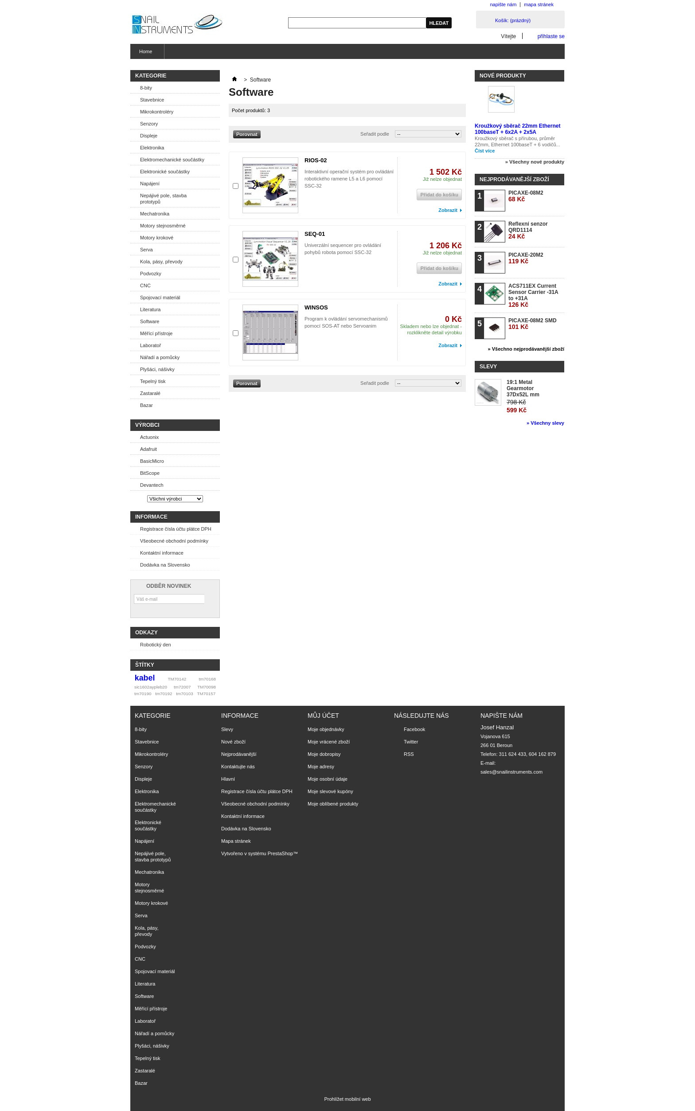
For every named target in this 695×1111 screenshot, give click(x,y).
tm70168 (207, 679)
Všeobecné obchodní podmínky (174, 541)
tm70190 (142, 693)
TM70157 (206, 693)
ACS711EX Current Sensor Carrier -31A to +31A (533, 295)
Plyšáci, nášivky (157, 369)
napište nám (503, 4)
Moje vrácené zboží (329, 741)
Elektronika (152, 147)
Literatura (150, 309)
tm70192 (163, 693)
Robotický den (155, 644)
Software (149, 321)
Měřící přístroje (156, 333)
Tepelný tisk (152, 381)
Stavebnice (152, 99)
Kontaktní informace (162, 553)
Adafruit (148, 449)
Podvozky (150, 273)
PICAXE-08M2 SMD (532, 323)
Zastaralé (150, 393)
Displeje (148, 135)
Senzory (149, 123)
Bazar (146, 405)
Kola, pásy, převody (161, 261)
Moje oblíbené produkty (333, 803)
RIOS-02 (316, 160)
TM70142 (177, 679)
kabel (145, 677)
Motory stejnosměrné (163, 225)
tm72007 (182, 687)
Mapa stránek (236, 841)
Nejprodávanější (239, 754)
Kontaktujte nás (238, 766)
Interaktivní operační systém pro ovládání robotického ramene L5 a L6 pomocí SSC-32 (349, 178)
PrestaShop (280, 853)
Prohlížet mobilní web (347, 1099)
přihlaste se (551, 36)
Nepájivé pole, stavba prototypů (163, 198)
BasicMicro (152, 461)
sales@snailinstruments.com (511, 772)
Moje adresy (321, 766)
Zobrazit (447, 210)
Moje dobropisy (324, 754)
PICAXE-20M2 (525, 258)
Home (144, 54)
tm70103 (184, 693)
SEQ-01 (315, 234)
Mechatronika (154, 213)
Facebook (414, 729)
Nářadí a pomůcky (160, 357)
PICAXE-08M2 (525, 196)
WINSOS (316, 307)
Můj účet (323, 715)
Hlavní (228, 779)
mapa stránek (539, 4)
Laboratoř (150, 345)
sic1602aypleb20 (150, 687)
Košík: (513, 20)
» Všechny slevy (545, 423)
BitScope (150, 473)
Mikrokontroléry (156, 111)
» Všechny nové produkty (534, 161)
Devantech (152, 485)
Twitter (411, 741)
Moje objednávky (326, 729)
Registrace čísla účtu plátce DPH (175, 529)
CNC (145, 285)
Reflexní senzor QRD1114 (528, 230)
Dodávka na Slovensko (165, 564)
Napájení (150, 183)
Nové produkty (503, 76)
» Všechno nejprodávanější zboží (526, 349)
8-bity (146, 87)
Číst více (485, 150)
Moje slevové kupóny (330, 791)
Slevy (488, 367)
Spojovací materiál (160, 297)
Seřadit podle (374, 134)
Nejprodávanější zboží (514, 179)
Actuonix (149, 437)
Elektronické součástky (165, 171)
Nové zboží (233, 741)
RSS (409, 754)
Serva (146, 249)
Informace (151, 517)
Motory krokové (156, 237)
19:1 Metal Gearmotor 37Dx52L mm (523, 388)
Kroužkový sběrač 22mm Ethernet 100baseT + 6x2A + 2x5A (517, 129)
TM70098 (206, 687)
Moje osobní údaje (328, 779)
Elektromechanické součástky (172, 159)
